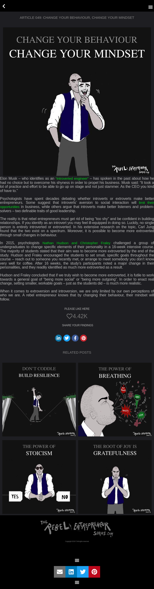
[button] (150, 6)
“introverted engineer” (72, 178)
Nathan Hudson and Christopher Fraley (76, 243)
